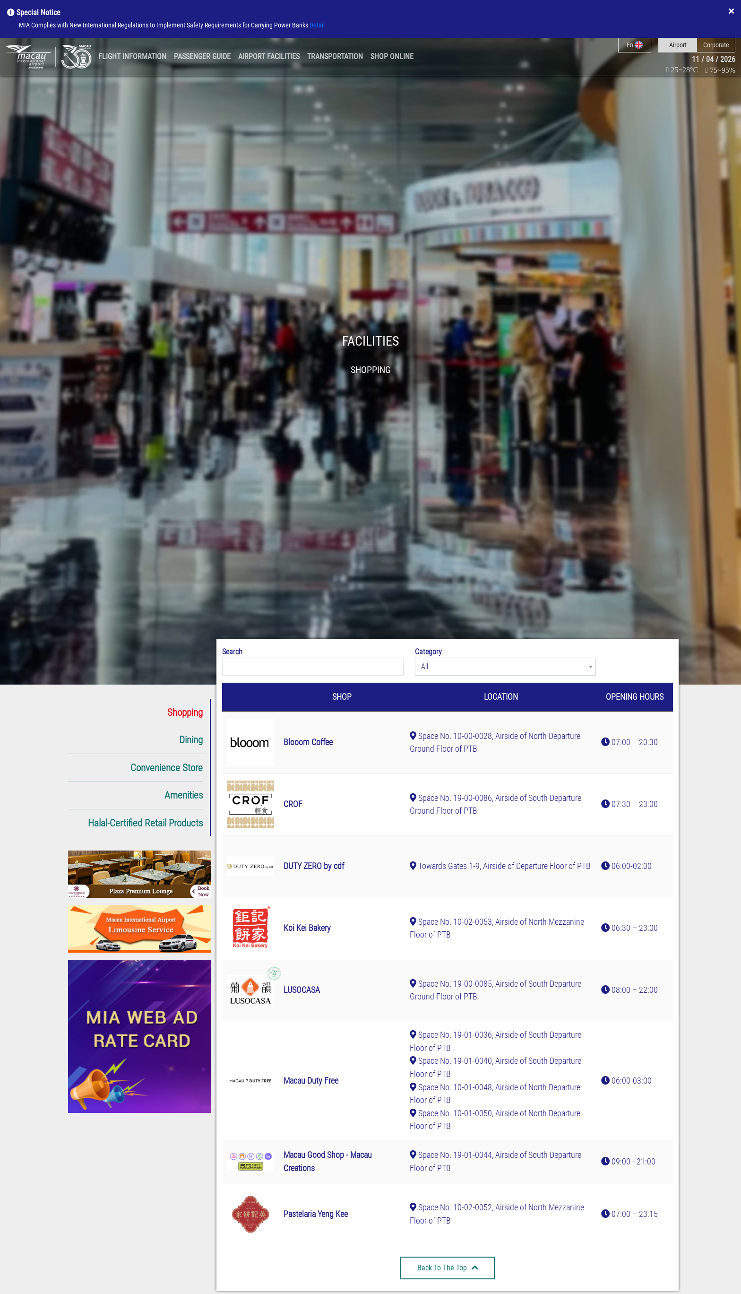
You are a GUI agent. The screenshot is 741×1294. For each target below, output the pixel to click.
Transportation (335, 56)
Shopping (185, 712)
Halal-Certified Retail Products (145, 823)
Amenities (183, 795)
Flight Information (132, 56)
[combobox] (505, 667)
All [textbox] (424, 666)
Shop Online (392, 56)
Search (232, 651)
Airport (678, 45)
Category (428, 651)
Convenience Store (166, 767)
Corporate (716, 45)
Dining (191, 740)
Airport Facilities (269, 56)
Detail (317, 25)
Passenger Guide (202, 56)
